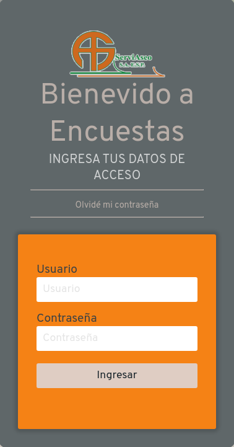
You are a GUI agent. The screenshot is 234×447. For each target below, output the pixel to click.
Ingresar (117, 375)
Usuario (57, 269)
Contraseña (67, 318)
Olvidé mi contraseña (117, 205)
